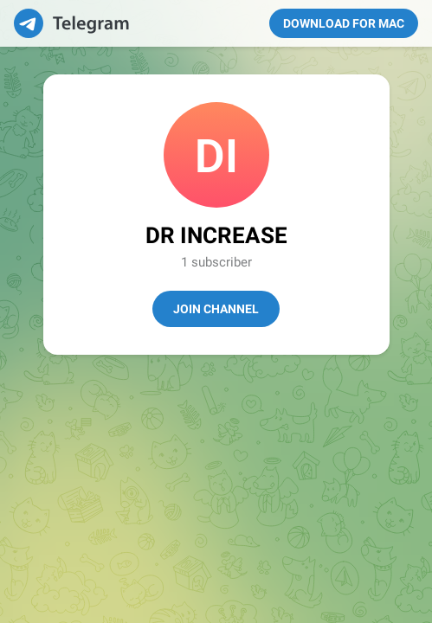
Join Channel (216, 309)
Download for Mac (343, 23)
